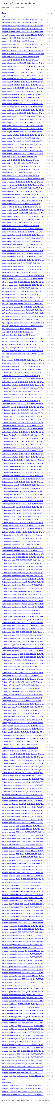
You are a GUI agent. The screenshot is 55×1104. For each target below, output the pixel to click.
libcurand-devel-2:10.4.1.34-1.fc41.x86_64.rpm (23, 451)
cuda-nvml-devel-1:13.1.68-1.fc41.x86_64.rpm (23, 188)
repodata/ (6, 1082)
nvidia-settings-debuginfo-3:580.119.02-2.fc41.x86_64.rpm (23, 1032)
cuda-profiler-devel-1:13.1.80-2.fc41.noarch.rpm (23, 245)
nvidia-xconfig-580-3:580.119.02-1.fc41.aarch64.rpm (23, 1048)
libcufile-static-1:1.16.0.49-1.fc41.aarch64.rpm (23, 429)
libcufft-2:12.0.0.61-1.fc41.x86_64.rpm (21, 401)
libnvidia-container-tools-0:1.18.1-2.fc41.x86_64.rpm (23, 601)
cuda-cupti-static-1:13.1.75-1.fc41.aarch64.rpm (23, 132)
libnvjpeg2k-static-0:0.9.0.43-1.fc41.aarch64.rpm (23, 729)
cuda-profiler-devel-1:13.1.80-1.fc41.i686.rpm (23, 238)
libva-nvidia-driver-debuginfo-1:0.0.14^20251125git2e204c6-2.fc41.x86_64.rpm (23, 782)
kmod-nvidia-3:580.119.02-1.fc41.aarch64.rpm (23, 360)
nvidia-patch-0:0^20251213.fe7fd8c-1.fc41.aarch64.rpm (23, 960)
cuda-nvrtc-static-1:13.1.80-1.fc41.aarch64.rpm (23, 220)
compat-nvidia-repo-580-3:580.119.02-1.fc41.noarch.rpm (23, 35)
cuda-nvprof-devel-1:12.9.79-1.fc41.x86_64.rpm (23, 195)
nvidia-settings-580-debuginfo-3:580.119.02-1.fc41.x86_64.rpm (23, 1020)
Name (4, 13)
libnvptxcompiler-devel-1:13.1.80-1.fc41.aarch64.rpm (23, 735)
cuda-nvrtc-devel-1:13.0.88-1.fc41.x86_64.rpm (23, 210)
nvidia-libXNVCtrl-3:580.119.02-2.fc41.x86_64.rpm (23, 889)
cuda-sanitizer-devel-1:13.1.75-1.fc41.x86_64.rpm (23, 269)
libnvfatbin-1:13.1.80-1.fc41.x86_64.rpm (21, 538)
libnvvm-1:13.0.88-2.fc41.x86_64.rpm (19, 751)
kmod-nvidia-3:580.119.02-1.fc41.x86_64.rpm (23, 363)
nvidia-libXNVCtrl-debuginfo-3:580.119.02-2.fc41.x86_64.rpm (23, 913)
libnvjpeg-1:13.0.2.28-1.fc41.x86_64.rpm (21, 701)
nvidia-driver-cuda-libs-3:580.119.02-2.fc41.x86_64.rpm (23, 870)
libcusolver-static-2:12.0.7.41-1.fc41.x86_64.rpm (23, 476)
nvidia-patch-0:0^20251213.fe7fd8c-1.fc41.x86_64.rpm (23, 964)
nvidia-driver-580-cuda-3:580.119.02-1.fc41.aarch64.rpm (23, 832)
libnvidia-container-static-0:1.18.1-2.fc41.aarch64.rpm (23, 592)
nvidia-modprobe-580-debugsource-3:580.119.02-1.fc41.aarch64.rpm (23, 942)
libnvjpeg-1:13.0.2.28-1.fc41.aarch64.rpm (22, 698)
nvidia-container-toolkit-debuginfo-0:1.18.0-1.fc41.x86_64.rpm (23, 810)
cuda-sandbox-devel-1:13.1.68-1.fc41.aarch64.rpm (23, 248)
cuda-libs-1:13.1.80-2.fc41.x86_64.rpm (20, 169)
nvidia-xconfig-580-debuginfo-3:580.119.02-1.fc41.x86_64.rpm (23, 1057)
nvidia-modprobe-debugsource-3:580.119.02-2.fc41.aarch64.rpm (23, 954)
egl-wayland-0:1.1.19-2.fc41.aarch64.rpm (21, 291)
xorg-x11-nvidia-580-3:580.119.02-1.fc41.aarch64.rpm (23, 1092)
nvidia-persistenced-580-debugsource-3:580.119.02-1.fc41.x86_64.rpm (23, 989)
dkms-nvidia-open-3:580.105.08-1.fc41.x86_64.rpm (23, 285)
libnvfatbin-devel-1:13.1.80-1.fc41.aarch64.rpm (23, 541)
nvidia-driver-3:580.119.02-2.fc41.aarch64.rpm (23, 820)
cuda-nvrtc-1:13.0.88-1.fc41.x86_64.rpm (21, 204)
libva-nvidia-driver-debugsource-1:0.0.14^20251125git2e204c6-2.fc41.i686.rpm (23, 788)
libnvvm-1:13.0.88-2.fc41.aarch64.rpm (20, 748)
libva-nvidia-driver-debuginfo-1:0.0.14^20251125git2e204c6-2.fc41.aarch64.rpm (23, 776)
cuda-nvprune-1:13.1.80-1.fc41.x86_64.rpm (22, 201)
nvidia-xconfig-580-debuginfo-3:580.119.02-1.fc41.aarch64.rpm (23, 1054)
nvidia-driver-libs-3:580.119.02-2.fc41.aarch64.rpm (23, 873)
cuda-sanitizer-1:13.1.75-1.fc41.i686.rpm (22, 257)
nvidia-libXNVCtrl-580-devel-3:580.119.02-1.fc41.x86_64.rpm (23, 907)
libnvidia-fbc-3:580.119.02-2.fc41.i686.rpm (23, 626)
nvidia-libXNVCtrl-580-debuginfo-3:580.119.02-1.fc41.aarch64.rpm (23, 898)
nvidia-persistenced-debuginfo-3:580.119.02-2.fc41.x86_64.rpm (23, 995)
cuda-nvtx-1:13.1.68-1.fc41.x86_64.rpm (20, 226)
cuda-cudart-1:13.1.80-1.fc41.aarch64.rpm (22, 69)
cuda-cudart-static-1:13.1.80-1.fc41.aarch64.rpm (23, 82)
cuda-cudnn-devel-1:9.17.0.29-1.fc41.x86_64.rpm (23, 98)
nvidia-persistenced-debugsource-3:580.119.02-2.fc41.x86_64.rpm (23, 1001)
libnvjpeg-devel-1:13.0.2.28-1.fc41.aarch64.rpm (23, 704)
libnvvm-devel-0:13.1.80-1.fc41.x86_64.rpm (22, 757)
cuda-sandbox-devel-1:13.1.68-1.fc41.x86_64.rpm (23, 251)
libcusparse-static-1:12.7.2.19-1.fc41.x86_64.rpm (23, 495)
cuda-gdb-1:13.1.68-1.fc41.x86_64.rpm (20, 163)
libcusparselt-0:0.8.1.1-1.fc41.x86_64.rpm (22, 501)
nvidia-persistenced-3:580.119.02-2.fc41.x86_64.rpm (23, 970)
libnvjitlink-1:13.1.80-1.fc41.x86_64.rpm (22, 682)
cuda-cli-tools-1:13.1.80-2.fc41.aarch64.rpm (23, 51)
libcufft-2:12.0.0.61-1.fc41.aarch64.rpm (21, 398)
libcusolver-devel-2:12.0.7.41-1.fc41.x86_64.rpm (23, 470)
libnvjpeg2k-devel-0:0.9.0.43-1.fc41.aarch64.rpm (23, 723)
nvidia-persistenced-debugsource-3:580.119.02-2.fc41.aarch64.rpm (23, 998)
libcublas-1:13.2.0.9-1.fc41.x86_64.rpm (21, 376)
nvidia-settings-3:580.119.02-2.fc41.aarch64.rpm (23, 1004)
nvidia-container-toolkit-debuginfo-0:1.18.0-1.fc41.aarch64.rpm (23, 807)
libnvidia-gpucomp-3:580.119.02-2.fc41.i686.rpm (23, 645)
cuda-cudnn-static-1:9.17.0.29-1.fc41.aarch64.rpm (23, 101)
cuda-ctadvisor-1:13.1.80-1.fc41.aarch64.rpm (23, 63)
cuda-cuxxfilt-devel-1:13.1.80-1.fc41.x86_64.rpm (23, 141)
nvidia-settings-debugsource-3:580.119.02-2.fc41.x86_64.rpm (23, 1039)
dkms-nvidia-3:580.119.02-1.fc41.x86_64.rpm (23, 276)
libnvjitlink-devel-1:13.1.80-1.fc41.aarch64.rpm (23, 685)
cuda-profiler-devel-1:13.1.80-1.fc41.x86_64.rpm (23, 241)
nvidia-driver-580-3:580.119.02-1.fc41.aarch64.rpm (23, 826)
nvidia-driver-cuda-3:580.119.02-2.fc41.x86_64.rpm (23, 860)
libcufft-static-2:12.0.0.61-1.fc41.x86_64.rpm (23, 413)
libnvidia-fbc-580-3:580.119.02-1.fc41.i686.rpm (23, 635)
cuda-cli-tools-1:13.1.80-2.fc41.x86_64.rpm (23, 54)
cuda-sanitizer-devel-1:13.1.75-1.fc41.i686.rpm (23, 266)
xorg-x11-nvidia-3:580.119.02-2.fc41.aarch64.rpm (23, 1085)
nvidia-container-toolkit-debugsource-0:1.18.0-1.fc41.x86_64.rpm (23, 817)
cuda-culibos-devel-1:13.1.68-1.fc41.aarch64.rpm (23, 107)
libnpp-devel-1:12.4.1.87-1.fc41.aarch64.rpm (23, 523)
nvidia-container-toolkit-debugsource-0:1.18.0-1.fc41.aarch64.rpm (23, 813)
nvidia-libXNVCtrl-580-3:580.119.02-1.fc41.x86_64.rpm (23, 895)
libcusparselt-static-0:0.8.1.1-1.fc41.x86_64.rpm (23, 513)
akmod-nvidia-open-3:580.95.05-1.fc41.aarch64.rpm (23, 29)
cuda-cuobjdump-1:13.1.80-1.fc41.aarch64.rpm (23, 113)
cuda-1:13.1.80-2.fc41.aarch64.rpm (18, 38)
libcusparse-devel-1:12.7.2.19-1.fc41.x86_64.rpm (23, 488)
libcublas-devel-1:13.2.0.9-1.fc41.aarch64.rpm (23, 379)
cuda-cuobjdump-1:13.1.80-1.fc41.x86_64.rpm (23, 116)
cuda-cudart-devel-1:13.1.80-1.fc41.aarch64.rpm (23, 76)
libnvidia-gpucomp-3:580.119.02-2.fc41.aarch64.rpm (23, 642)
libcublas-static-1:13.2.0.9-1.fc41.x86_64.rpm (23, 388)
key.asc (5, 357)
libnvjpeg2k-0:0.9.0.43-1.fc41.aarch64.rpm (22, 717)
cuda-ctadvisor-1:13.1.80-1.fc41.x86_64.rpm (23, 66)
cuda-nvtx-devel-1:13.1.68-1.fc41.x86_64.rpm (23, 232)
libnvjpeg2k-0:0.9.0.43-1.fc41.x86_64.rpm (22, 720)
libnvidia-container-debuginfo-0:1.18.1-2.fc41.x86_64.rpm (23, 570)
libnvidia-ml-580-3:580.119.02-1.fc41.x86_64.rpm (23, 676)
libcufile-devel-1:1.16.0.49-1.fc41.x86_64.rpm (23, 426)
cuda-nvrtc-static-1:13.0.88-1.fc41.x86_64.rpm (23, 216)
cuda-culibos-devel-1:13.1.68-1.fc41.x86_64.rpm (23, 110)
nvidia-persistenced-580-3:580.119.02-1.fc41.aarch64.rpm (23, 973)
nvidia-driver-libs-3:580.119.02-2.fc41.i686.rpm (23, 876)
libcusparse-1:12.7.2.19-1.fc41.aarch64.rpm (23, 479)
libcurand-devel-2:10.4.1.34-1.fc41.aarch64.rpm (23, 448)
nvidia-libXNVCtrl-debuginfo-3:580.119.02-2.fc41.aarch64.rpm (23, 910)
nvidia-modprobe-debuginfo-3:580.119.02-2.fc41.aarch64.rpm (23, 948)
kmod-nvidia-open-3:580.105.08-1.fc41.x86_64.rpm (23, 366)
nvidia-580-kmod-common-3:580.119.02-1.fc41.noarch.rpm (23, 798)
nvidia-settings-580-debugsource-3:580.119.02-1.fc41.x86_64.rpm (23, 1026)
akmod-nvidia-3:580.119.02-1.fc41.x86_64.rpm (23, 23)
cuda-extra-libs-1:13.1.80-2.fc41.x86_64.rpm (23, 154)
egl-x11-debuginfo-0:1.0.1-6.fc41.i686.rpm (22, 341)
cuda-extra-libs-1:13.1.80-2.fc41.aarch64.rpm (23, 151)
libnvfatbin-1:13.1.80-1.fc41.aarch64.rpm (22, 535)
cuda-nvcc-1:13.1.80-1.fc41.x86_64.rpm (20, 176)
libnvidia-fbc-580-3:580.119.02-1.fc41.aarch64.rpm (23, 632)
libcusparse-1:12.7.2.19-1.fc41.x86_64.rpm (22, 482)
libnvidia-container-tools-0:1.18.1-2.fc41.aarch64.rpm (23, 598)
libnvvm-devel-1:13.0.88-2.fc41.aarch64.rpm (23, 760)
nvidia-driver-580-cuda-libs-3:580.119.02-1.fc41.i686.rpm (23, 842)
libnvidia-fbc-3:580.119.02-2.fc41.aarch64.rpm (23, 623)
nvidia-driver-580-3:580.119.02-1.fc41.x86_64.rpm (23, 829)
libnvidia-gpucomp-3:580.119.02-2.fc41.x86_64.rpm (23, 648)
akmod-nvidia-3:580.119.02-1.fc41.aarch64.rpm (23, 19)
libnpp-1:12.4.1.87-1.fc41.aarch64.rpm (20, 516)
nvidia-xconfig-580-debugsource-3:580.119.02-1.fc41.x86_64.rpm (23, 1064)
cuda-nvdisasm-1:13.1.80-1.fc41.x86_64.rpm (22, 182)
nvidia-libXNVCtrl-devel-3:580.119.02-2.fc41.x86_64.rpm (23, 920)
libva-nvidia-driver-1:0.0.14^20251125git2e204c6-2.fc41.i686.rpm (23, 770)
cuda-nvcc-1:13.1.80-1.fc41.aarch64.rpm (21, 173)
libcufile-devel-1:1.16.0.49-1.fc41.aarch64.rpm (23, 423)
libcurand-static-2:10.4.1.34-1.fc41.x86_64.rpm (23, 457)
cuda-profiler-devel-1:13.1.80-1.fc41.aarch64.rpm (23, 235)
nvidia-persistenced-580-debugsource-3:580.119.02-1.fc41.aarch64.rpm (23, 985)
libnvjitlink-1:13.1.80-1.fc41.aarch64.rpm (22, 679)
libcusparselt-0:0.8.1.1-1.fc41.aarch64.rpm (23, 498)
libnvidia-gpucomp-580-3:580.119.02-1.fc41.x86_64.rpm (23, 657)
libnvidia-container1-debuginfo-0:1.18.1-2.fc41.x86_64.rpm (23, 620)
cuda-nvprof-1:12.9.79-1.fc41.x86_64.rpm (21, 191)
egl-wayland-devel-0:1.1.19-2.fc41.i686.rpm (23, 323)
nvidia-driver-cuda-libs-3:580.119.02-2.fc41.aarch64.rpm (23, 864)
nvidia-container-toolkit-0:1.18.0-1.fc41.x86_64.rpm (23, 804)
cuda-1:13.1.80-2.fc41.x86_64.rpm (18, 41)
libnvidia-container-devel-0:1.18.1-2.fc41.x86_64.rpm (23, 582)
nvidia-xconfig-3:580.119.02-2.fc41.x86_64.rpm (23, 1045)
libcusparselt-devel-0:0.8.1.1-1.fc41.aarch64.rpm (23, 504)
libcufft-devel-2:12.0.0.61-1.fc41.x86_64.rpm (23, 407)
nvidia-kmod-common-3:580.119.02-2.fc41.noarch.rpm (23, 882)
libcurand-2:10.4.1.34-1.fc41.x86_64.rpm (21, 445)
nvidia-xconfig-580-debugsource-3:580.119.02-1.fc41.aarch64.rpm (23, 1060)
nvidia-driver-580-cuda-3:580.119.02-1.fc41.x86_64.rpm (23, 835)
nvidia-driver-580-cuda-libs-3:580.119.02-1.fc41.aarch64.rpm (23, 839)
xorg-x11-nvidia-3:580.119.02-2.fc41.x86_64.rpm (23, 1089)
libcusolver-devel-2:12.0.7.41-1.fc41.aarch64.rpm (23, 467)
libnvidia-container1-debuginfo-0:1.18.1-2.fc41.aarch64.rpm (23, 617)
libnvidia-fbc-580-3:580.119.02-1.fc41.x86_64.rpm (23, 638)
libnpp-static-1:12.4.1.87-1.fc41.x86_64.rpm (23, 532)
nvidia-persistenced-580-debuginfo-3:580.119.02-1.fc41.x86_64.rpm (23, 982)
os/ (3, 1079)
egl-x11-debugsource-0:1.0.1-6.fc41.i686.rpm (23, 351)
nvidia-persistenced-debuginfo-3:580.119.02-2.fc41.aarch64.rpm (23, 992)
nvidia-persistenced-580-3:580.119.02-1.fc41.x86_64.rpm (23, 976)
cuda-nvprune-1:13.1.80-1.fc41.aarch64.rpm (22, 198)
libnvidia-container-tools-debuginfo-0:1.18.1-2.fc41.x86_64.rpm (23, 607)
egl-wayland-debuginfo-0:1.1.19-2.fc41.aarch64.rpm (23, 301)
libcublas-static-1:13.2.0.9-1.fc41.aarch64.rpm (23, 385)
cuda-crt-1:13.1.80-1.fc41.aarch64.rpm (20, 57)
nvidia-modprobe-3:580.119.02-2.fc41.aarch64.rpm (23, 923)
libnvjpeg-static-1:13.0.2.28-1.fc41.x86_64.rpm (23, 713)
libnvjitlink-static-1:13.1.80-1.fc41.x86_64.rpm (23, 695)
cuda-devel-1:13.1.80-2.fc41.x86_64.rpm (21, 148)
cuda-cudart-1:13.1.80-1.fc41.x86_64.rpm (21, 73)
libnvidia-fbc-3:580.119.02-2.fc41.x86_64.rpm (23, 629)
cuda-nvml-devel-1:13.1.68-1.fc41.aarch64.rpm (23, 185)
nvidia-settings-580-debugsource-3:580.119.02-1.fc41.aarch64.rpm (23, 1023)
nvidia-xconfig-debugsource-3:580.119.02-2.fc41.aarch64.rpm (23, 1073)
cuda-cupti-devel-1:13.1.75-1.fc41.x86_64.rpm (23, 129)
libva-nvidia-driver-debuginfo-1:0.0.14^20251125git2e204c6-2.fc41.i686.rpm (23, 779)
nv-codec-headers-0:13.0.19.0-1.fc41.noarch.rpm (23, 795)
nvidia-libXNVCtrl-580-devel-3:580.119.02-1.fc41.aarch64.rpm (23, 904)
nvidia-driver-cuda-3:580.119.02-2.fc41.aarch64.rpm (23, 857)
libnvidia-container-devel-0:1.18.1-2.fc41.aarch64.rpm (23, 579)
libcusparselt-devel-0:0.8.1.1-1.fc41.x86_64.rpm (23, 507)
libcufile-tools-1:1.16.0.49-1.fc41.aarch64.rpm (23, 435)
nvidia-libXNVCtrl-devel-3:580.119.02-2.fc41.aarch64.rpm (23, 917)
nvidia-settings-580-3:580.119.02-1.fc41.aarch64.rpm (23, 1011)
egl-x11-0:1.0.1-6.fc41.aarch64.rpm (19, 329)
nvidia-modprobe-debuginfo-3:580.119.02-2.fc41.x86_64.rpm (23, 951)
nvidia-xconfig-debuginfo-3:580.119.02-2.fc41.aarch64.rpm (23, 1067)
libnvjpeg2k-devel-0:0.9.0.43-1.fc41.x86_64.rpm (23, 726)
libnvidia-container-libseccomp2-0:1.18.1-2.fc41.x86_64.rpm (23, 588)
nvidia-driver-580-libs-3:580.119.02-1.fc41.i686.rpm (23, 851)
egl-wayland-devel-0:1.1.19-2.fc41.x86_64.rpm (23, 326)
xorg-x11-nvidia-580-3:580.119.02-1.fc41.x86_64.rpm (23, 1095)
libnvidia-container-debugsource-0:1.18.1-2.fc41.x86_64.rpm (23, 576)
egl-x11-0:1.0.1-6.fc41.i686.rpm (17, 332)
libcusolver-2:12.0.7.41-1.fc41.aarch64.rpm (23, 460)
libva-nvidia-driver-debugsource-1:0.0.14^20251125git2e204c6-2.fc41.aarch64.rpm (23, 785)
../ (3, 16)
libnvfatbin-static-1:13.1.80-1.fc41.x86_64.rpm (23, 551)
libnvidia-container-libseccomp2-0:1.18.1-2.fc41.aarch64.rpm (23, 585)
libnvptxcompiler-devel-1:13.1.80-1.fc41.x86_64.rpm (23, 739)
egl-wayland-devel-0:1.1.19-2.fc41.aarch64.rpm (23, 320)
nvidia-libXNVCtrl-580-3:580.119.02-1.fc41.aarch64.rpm (23, 892)
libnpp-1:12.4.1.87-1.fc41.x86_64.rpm (20, 520)
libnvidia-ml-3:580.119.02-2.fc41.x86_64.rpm (23, 667)
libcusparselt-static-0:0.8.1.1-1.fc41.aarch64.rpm (23, 510)
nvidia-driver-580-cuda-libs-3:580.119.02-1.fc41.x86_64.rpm (23, 845)
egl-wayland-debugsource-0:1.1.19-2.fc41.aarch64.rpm (23, 310)
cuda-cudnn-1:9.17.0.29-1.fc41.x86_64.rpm (22, 91)
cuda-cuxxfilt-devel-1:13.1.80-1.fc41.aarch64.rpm (23, 138)
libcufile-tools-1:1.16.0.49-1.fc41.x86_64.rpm (23, 438)
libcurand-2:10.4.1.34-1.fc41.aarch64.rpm (22, 441)
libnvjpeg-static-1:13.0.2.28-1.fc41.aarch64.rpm (23, 710)
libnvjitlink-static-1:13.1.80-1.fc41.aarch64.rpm (23, 692)
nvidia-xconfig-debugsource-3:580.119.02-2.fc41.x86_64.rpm (23, 1076)
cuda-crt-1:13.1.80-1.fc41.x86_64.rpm (20, 60)
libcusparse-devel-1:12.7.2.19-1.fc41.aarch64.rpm (23, 485)
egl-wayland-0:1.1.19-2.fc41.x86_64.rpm (21, 298)
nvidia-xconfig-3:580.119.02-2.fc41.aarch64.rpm (23, 1042)
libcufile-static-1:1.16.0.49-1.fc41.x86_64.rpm (23, 432)
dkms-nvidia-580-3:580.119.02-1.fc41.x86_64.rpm (23, 282)
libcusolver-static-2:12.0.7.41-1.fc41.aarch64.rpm (23, 473)
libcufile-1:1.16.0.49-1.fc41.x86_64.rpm (21, 420)
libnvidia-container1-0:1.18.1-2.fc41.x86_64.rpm (23, 613)
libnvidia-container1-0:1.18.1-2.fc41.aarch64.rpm (23, 610)
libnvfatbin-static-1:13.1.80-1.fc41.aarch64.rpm (23, 548)
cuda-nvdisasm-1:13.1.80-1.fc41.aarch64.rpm (23, 179)
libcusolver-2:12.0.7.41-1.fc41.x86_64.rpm (22, 463)
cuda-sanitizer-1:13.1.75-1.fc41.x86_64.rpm (23, 260)
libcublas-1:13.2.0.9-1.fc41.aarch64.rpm (21, 373)
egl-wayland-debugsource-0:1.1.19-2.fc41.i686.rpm (23, 313)
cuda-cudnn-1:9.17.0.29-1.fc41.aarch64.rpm (22, 88)
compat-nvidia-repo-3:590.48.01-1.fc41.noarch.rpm (23, 32)
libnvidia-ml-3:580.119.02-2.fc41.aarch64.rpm (23, 660)
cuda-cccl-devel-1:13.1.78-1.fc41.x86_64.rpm (23, 48)
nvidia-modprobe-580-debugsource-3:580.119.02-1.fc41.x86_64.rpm (23, 945)
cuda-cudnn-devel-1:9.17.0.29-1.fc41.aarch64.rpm (23, 95)
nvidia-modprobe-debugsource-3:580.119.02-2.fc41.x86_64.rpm (23, 957)
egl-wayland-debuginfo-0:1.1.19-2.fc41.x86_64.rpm (23, 307)
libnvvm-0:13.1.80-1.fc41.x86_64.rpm (19, 745)
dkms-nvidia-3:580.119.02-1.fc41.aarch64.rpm (23, 273)
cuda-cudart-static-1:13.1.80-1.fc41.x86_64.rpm (23, 85)
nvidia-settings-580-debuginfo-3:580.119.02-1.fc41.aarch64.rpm (23, 1017)
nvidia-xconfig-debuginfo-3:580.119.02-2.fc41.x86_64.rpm (23, 1070)
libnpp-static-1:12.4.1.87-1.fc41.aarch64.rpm (23, 529)
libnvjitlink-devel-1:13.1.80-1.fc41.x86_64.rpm (23, 688)
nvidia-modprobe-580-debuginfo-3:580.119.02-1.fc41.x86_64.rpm (23, 939)
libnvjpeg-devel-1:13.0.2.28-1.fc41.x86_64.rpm (23, 707)
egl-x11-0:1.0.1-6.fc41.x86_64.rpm (18, 335)
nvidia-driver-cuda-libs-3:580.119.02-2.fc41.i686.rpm (23, 867)
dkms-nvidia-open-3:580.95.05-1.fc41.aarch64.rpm (23, 288)
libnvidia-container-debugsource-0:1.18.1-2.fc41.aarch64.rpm (23, 573)
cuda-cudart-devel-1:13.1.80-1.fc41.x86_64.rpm (23, 79)
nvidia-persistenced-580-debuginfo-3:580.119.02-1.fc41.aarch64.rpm (23, 979)
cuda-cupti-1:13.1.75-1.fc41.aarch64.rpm (21, 119)
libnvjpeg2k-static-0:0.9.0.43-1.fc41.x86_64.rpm (23, 732)
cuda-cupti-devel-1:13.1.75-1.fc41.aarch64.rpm (23, 126)
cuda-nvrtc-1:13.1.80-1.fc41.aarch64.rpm (21, 207)
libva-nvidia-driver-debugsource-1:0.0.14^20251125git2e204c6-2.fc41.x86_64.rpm (23, 792)
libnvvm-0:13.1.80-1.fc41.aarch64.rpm (20, 742)
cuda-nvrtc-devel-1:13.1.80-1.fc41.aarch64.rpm (23, 213)
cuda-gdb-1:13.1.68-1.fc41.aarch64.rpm (20, 160)
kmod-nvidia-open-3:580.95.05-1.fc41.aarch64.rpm (23, 370)
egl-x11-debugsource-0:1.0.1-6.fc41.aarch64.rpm (23, 348)
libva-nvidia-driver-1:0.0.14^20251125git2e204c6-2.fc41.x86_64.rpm (23, 773)
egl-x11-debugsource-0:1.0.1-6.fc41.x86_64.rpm (23, 354)
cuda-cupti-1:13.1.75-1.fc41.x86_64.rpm (21, 123)
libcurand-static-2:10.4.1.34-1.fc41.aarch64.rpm (23, 454)
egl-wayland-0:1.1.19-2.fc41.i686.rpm (20, 295)
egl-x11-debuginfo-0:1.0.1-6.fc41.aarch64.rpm (23, 338)
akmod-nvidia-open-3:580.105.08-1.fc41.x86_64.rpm (23, 26)
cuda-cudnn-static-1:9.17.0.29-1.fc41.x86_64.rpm (23, 104)
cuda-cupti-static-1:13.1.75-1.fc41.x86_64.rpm (23, 135)
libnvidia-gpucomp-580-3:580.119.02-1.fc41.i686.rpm (23, 654)
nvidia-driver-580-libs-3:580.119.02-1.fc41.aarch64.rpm (23, 848)
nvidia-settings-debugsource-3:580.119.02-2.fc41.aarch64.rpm (23, 1035)
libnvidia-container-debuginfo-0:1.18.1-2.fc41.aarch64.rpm (23, 567)
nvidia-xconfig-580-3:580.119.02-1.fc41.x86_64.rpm (23, 1051)
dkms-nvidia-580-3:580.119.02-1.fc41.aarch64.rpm (23, 279)
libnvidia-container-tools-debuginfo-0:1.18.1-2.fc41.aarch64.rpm (23, 604)
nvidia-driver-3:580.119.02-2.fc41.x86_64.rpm (23, 823)
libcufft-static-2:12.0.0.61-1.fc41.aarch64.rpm (23, 410)
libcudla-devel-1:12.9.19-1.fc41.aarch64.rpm (23, 395)
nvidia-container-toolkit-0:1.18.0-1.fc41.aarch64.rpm (23, 801)
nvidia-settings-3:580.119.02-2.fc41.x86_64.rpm (23, 1007)
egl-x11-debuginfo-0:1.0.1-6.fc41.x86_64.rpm (23, 345)
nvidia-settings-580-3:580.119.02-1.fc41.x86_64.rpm (23, 1014)
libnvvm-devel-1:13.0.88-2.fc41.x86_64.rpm (22, 763)
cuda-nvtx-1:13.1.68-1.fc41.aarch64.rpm (21, 223)
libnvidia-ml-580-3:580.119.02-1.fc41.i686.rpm (23, 673)
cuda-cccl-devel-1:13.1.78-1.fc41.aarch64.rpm (23, 44)
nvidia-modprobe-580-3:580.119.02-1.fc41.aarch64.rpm (23, 929)
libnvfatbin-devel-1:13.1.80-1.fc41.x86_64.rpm (23, 545)
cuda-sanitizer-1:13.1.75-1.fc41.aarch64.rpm (23, 254)
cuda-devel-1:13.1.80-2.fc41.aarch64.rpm (21, 144)
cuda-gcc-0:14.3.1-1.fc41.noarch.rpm (19, 157)
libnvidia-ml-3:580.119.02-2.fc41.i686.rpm (22, 663)
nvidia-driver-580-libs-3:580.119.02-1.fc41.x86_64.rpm (23, 854)
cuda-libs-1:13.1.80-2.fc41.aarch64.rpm (21, 166)
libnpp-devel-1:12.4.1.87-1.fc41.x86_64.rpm (23, 526)
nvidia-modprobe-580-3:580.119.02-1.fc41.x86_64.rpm (23, 932)
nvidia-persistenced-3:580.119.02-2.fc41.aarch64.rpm (23, 967)
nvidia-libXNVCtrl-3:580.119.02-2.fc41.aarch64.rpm (23, 885)
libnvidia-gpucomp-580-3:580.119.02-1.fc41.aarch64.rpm (23, 651)
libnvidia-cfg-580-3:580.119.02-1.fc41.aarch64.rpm (23, 560)
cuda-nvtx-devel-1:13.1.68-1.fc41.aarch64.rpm (23, 229)
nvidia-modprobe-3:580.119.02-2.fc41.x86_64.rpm (23, 926)
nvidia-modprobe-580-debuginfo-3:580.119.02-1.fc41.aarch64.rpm (23, 935)
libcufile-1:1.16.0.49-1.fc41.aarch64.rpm (22, 416)
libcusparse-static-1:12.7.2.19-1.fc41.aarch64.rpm (23, 492)
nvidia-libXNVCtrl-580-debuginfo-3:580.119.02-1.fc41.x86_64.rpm (23, 901)
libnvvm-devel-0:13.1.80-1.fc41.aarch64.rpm (23, 754)
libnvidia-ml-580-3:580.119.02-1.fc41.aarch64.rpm (23, 670)
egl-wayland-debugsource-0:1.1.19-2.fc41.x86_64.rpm (23, 316)
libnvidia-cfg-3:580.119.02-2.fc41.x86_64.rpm (23, 557)
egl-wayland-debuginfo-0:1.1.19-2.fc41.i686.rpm (23, 304)
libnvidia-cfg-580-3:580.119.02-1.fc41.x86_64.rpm (23, 563)
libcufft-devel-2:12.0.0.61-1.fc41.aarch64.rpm (23, 404)
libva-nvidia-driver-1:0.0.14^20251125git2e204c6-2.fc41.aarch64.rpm (23, 767)
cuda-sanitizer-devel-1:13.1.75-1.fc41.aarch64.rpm (23, 263)
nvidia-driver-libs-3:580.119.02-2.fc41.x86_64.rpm (23, 879)
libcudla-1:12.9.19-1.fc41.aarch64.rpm (20, 391)
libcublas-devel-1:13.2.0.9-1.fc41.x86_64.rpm (23, 382)
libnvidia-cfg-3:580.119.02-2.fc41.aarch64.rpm (23, 554)
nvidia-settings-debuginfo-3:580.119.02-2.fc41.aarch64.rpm (23, 1029)
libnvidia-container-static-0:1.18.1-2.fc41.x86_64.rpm (23, 595)
